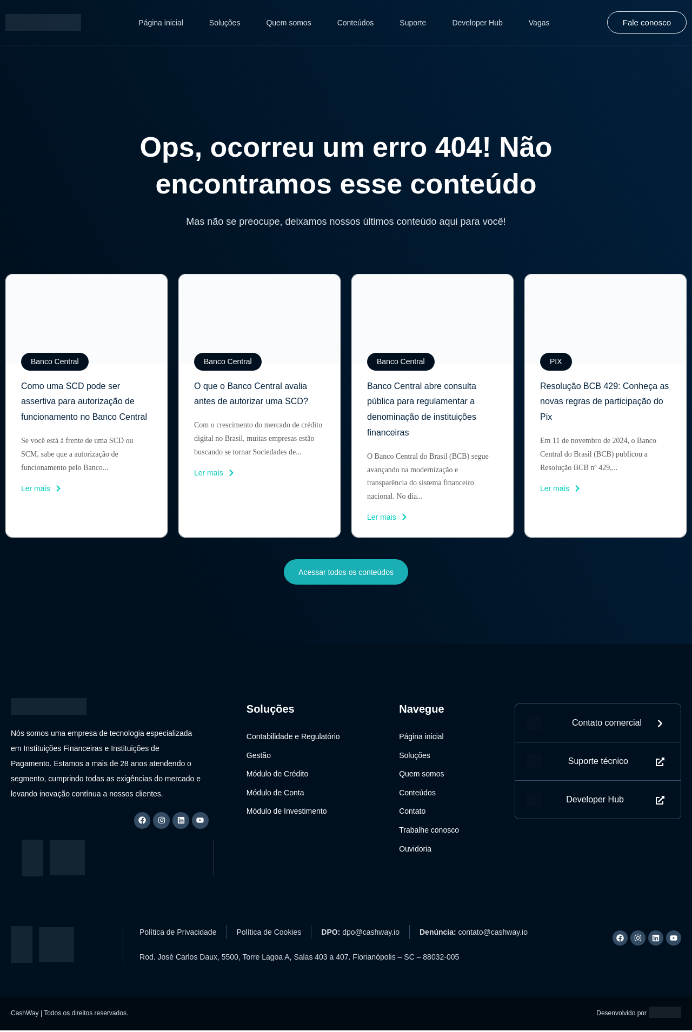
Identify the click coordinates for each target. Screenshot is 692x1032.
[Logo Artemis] (665, 1013)
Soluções (225, 22)
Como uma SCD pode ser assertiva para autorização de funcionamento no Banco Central (84, 401)
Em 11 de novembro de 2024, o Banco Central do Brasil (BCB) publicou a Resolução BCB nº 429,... (598, 454)
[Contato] (534, 726)
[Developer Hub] (534, 805)
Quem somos (288, 22)
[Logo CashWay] (43, 22)
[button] (55, 362)
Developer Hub (477, 22)
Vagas (539, 22)
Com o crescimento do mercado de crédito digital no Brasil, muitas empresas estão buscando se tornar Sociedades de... (258, 438)
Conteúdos (355, 22)
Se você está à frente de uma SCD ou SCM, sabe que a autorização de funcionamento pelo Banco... (77, 454)
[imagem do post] (86, 319)
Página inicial (160, 22)
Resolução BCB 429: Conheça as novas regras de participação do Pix (604, 401)
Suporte (413, 22)
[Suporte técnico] (534, 766)
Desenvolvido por (621, 1014)
